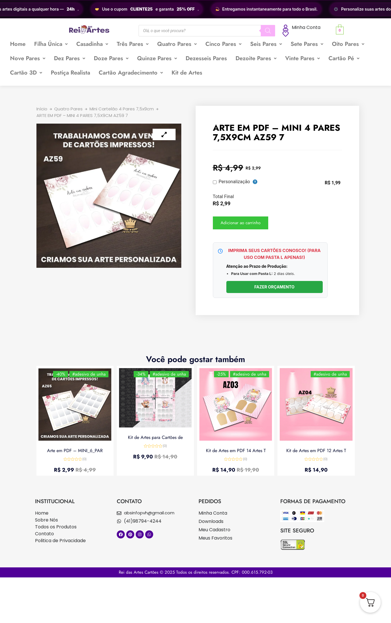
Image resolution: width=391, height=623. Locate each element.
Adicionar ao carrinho (240, 223)
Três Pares (133, 44)
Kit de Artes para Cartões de (155, 437)
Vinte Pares (302, 58)
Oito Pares (348, 44)
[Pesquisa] (268, 30)
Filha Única (51, 44)
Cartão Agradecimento (131, 73)
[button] (51, 44)
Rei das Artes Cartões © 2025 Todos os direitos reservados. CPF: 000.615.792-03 (196, 572)
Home (18, 44)
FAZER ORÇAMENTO (274, 286)
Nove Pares (27, 58)
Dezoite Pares (256, 58)
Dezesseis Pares (206, 58)
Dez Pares (69, 58)
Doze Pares (111, 58)
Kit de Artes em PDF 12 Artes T (316, 450)
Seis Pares (266, 44)
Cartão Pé (343, 58)
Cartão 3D (26, 73)
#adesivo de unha (88, 375)
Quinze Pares (157, 58)
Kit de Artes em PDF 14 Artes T (236, 450)
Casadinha (92, 44)
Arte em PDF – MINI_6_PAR (75, 450)
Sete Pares (307, 44)
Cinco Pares (223, 44)
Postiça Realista (70, 73)
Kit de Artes (187, 73)
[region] (195, 9)
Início (41, 109)
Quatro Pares (177, 44)
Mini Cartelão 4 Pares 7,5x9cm (122, 109)
